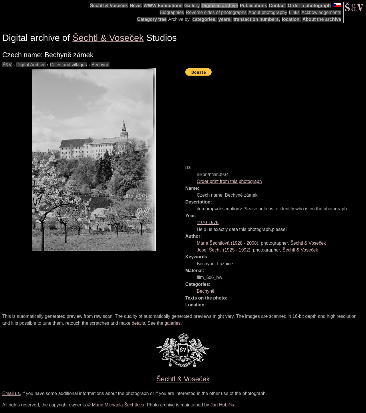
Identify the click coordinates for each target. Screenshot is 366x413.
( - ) (227, 243)
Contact (277, 5)
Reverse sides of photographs (216, 12)
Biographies (172, 12)
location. (291, 19)
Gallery (192, 5)
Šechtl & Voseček (109, 5)
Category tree (152, 19)
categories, (204, 19)
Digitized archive (220, 5)
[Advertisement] (275, 118)
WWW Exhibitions (163, 5)
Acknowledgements (321, 12)
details (138, 323)
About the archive (322, 19)
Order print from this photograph (229, 181)
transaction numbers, (256, 19)
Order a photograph (309, 5)
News (136, 5)
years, (225, 19)
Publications (253, 5)
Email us (11, 393)
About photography (267, 12)
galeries (172, 323)
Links (294, 12)
